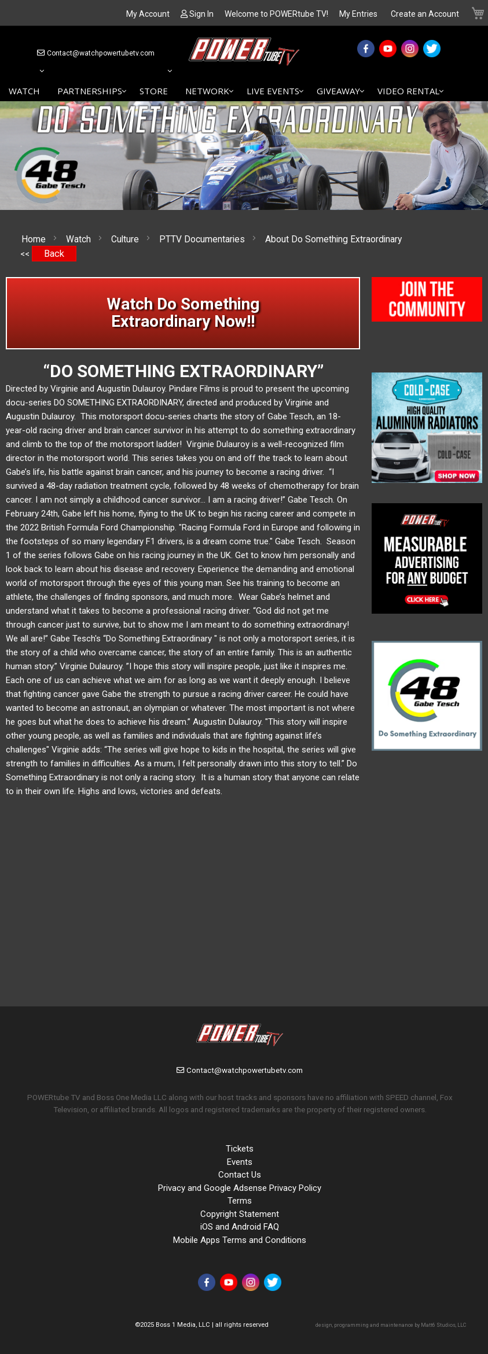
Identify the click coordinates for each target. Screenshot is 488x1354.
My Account (148, 14)
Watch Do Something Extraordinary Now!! (183, 312)
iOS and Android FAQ (239, 1227)
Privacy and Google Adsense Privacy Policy (239, 1188)
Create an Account (425, 14)
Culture (126, 239)
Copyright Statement (239, 1214)
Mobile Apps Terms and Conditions (239, 1240)
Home (34, 239)
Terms (240, 1201)
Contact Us (239, 1174)
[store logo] (244, 53)
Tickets (240, 1148)
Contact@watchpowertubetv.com (101, 53)
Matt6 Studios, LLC (443, 1325)
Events (239, 1162)
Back (54, 253)
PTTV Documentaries (203, 239)
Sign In (201, 14)
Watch (79, 239)
